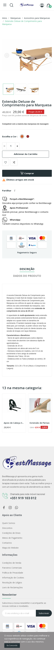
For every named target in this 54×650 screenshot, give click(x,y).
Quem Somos (8, 523)
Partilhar (15, 190)
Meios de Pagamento (12, 537)
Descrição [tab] (27, 269)
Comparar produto (14, 162)
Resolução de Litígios (12, 582)
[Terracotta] (23, 136)
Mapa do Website (10, 547)
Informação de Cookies (13, 577)
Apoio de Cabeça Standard (14, 422)
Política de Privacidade (12, 572)
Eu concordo (12, 645)
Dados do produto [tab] (27, 276)
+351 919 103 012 (23, 498)
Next (47, 55)
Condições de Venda (11, 562)
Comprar (27, 173)
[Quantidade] (10, 146)
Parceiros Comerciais (12, 567)
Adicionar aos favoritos (5, 162)
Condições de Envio (11, 533)
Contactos (7, 542)
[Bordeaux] (28, 136)
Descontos (7, 528)
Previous (6, 55)
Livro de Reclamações (12, 587)
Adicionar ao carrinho (25, 154)
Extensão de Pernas (39, 422)
